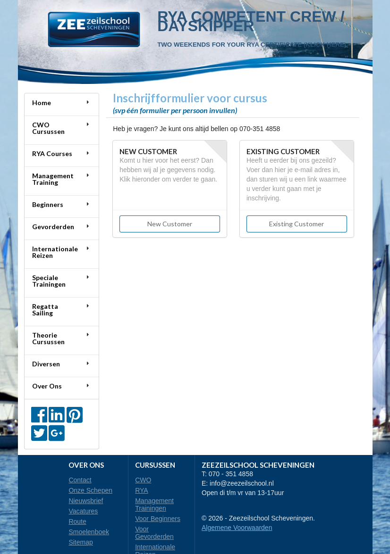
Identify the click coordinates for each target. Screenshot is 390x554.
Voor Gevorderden (154, 532)
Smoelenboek (88, 532)
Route (77, 521)
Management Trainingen (154, 504)
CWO (143, 480)
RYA (141, 490)
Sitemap (80, 542)
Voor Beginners (157, 518)
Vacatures (83, 511)
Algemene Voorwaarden (237, 527)
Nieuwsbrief (85, 500)
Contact (79, 480)
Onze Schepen (90, 490)
